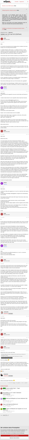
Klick (15, 5)
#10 (27, 350)
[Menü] (1, 1)
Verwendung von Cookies (18, 356)
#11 (27, 378)
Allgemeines (11, 389)
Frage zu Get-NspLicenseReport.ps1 (10, 404)
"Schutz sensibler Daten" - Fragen (13, 388)
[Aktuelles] (25, 2)
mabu (2, 35)
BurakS (4, 395)
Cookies (11, 429)
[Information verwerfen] (26, 5)
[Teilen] (26, 42)
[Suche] (28, 2)
